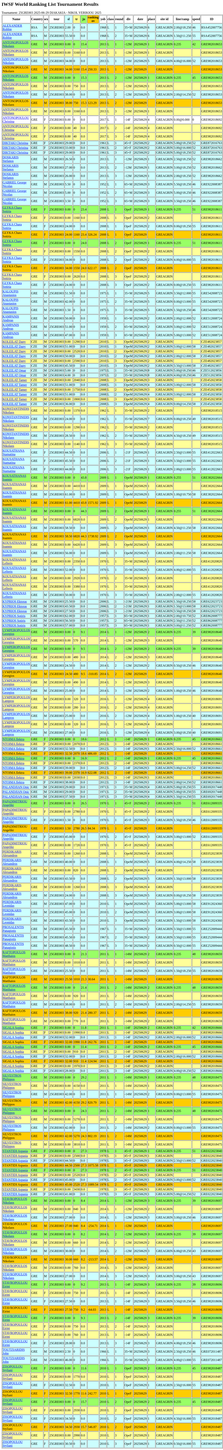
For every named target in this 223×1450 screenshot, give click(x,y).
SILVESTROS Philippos (12, 1077)
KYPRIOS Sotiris (14, 616)
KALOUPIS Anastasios (10, 293)
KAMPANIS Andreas (11, 318)
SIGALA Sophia (13, 1027)
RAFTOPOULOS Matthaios (14, 954)
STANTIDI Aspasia (15, 1151)
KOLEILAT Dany (14, 341)
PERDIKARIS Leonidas (12, 903)
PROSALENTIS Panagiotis (13, 928)
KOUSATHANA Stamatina (13, 452)
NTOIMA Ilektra (13, 739)
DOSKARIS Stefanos (11, 159)
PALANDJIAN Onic (16, 787)
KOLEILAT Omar (14, 370)
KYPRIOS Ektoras (15, 601)
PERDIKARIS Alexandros (12, 853)
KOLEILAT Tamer (15, 380)
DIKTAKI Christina (15, 143)
